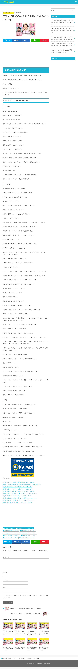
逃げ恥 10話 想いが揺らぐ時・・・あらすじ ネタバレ (17, 502)
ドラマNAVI (7, 2)
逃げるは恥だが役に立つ (8, 12)
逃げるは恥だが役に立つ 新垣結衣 (28, 530)
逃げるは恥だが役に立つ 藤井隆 (11, 537)
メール (5, 582)
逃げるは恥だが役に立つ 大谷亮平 (11, 530)
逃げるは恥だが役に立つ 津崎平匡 (29, 535)
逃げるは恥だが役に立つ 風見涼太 (27, 537)
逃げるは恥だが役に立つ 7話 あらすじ (25, 528)
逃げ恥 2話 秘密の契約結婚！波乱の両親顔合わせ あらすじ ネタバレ (22, 484)
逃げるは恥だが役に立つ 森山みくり (11, 535)
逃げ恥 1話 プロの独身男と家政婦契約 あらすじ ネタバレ (19, 482)
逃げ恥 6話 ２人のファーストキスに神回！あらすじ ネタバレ (20, 493)
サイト (4, 589)
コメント (6, 557)
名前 (5, 574)
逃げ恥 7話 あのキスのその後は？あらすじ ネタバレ (17, 496)
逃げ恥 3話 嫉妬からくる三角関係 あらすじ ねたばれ (17, 487)
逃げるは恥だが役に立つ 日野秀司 (11, 533)
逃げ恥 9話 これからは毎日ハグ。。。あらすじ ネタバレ (18, 500)
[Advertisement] (26, 53)
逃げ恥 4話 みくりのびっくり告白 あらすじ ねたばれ (17, 489)
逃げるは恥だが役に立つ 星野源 (27, 533)
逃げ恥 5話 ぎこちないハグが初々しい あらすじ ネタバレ (19, 491)
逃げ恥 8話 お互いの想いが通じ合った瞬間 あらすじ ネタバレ (20, 498)
